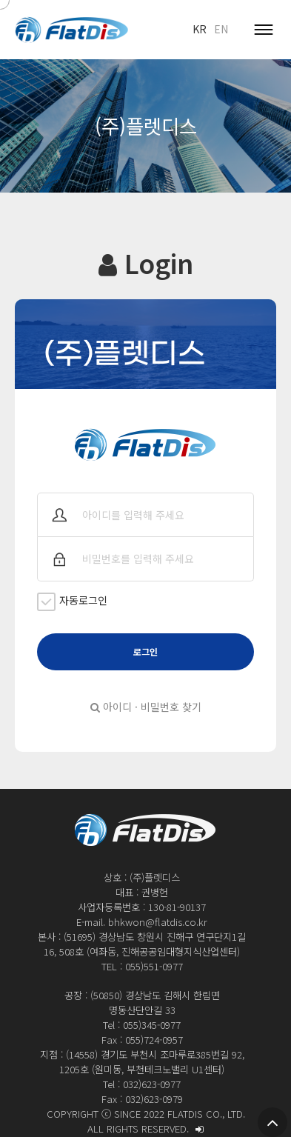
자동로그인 (72, 602)
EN (221, 29)
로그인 (145, 651)
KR (200, 29)
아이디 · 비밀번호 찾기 (145, 706)
